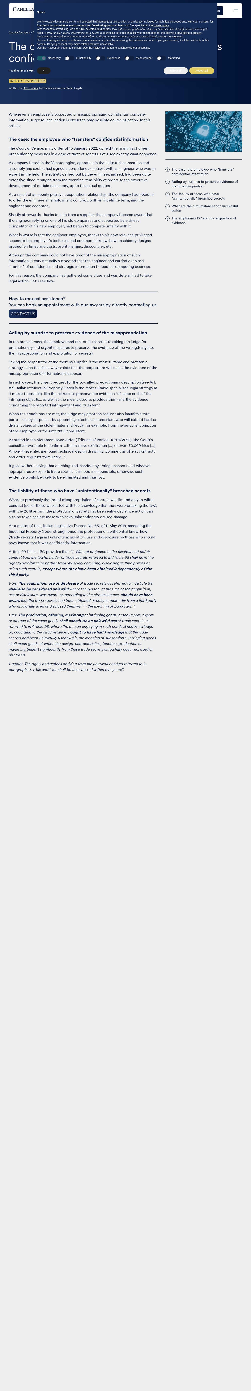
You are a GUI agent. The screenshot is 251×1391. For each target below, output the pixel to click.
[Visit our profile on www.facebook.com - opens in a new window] (25, 1373)
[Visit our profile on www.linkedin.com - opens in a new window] (13, 1373)
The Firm (182, 10)
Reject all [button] (175, 1380)
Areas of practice (103, 10)
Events (161, 10)
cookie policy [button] (161, 1335)
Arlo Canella (30, 88)
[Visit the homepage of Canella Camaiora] (41, 11)
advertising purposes (189, 1342)
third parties (104, 1339)
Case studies (137, 10)
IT (240, 1279)
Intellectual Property (27, 80)
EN (232, 1279)
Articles (100, 1279)
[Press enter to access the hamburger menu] (236, 10)
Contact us (145, 1279)
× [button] (44, 1380)
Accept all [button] (201, 1380)
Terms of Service (227, 1376)
